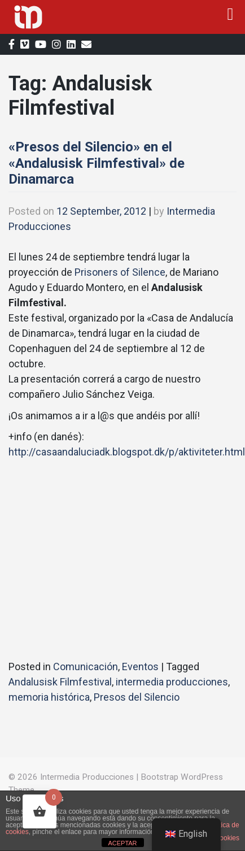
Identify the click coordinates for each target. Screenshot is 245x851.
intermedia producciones (172, 682)
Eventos (140, 666)
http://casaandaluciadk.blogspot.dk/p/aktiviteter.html (126, 452)
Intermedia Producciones (87, 777)
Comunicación (85, 666)
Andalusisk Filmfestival (60, 682)
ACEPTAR (122, 843)
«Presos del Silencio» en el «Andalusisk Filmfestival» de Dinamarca (96, 163)
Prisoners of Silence (120, 272)
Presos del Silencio (137, 697)
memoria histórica (49, 697)
